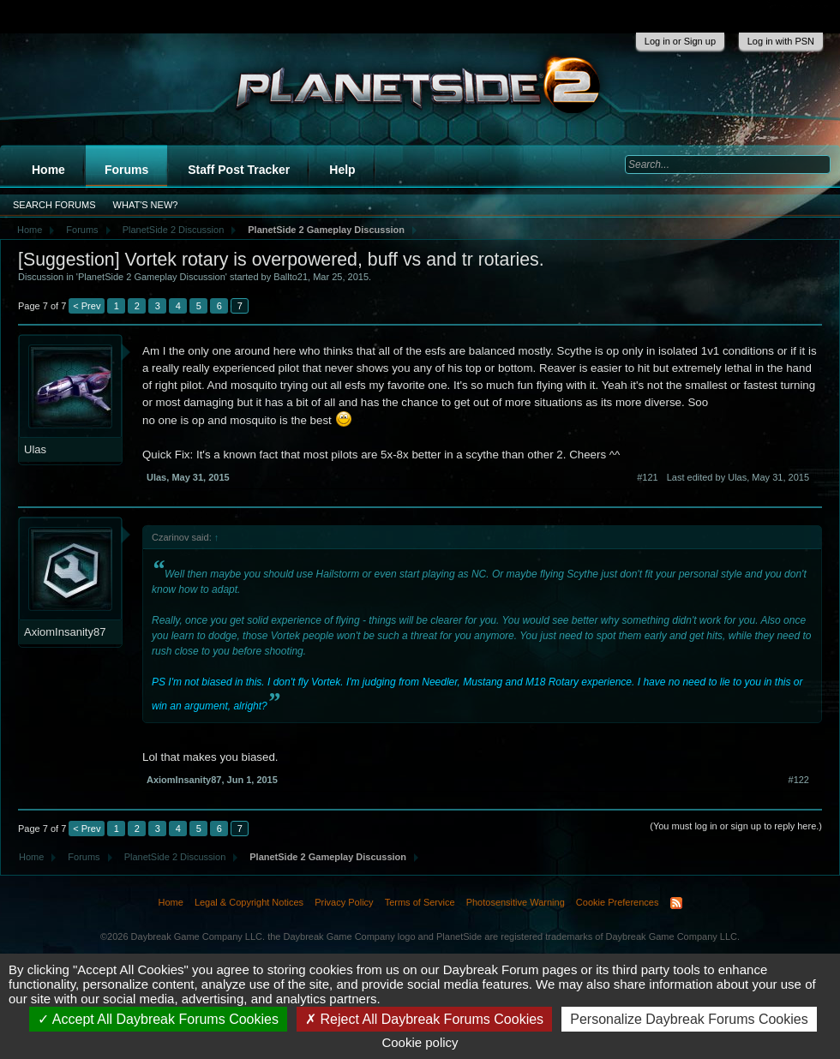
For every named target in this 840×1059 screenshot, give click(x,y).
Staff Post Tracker (239, 169)
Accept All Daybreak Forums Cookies (158, 1019)
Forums (126, 169)
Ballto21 (290, 277)
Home (48, 169)
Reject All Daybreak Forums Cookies (424, 1019)
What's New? (145, 205)
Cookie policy (419, 1042)
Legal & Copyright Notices (249, 902)
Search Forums (54, 205)
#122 (799, 780)
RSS (676, 903)
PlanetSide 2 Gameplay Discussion (151, 277)
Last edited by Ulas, (738, 477)
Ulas (35, 449)
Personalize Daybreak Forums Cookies (688, 1019)
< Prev (86, 306)
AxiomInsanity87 (64, 631)
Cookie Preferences (617, 902)
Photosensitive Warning (515, 902)
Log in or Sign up (680, 41)
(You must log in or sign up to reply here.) (736, 826)
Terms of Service (420, 902)
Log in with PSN (780, 41)
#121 (647, 477)
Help (342, 169)
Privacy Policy (344, 902)
